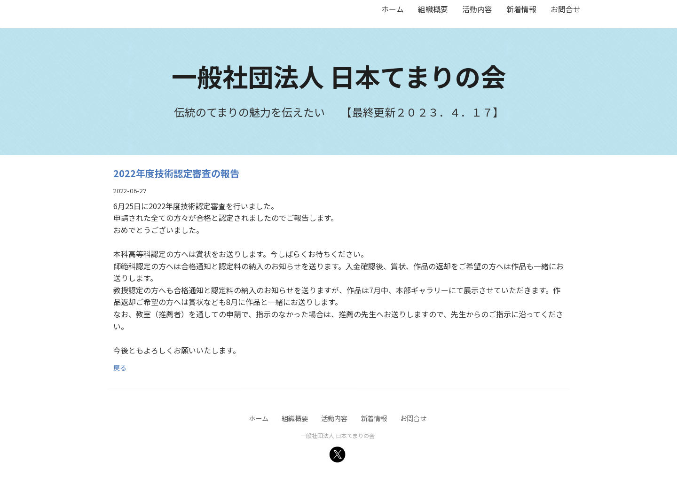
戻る (119, 367)
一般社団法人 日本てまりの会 (339, 75)
